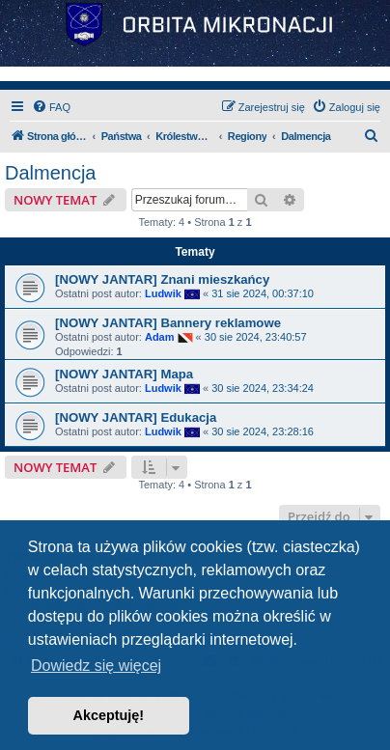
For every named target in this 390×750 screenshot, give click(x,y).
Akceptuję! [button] (109, 715)
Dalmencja (50, 172)
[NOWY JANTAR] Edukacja (135, 417)
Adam (160, 337)
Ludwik (163, 293)
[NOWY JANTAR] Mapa (124, 374)
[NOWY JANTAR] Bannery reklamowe (168, 323)
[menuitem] (51, 107)
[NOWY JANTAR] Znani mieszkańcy (162, 279)
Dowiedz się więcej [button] (96, 665)
